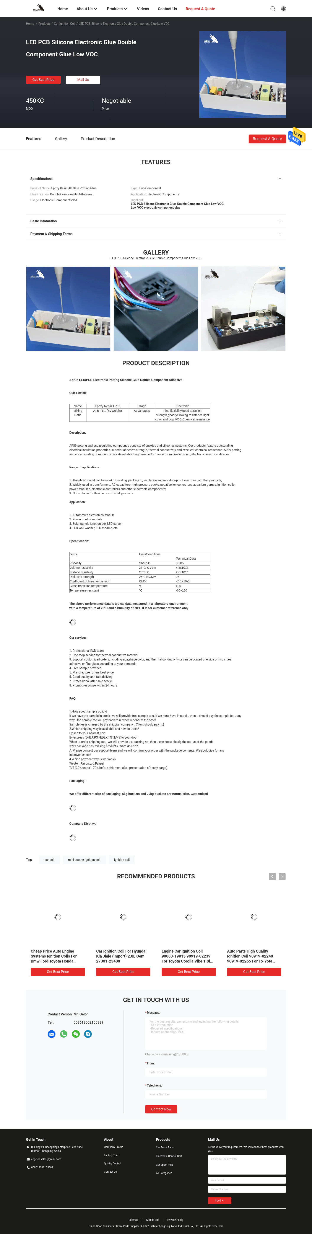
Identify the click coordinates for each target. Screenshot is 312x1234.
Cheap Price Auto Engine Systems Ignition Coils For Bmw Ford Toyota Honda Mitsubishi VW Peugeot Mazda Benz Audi (57, 961)
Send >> (219, 1200)
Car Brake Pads (165, 1147)
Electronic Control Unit (169, 1156)
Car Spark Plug (164, 1164)
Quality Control (112, 1163)
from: (151, 1063)
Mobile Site (152, 1219)
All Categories (164, 1173)
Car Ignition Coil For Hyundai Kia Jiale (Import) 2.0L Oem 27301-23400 (121, 956)
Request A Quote (267, 138)
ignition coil (122, 859)
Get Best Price (43, 80)
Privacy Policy (175, 1219)
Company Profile (113, 1147)
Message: (153, 1012)
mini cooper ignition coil (84, 859)
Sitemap (133, 1219)
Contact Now (161, 1109)
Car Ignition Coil (64, 23)
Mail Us (83, 80)
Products (44, 23)
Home (30, 23)
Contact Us (110, 1171)
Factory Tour (111, 1155)
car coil (49, 859)
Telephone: (154, 1085)
